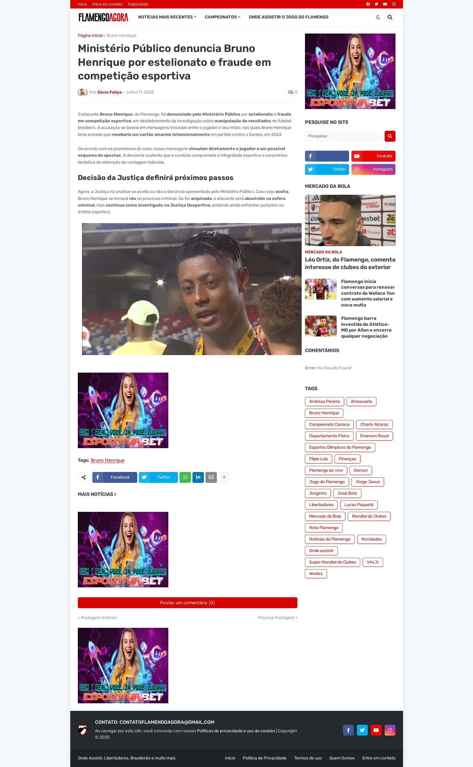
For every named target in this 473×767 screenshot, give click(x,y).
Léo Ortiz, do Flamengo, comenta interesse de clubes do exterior (350, 263)
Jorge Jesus (368, 481)
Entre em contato (107, 4)
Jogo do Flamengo (327, 481)
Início (82, 4)
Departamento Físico (329, 435)
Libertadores (321, 504)
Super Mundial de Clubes (332, 562)
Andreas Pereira (324, 401)
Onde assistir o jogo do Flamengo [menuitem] (289, 17)
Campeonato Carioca (329, 424)
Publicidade (138, 4)
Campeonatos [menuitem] (221, 17)
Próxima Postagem (276, 618)
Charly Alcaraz (374, 424)
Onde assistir (321, 550)
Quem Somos (342, 758)
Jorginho (318, 493)
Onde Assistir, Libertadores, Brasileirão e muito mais (127, 758)
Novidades (371, 539)
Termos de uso (308, 758)
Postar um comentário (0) (187, 602)
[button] (378, 17)
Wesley (316, 573)
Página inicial (90, 36)
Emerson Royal (374, 435)
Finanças (347, 458)
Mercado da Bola (325, 516)
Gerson (361, 470)
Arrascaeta (361, 401)
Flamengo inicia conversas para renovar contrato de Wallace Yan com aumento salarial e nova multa (368, 293)
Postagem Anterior (99, 618)
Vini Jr (373, 562)
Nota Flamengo (323, 527)
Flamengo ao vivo (326, 470)
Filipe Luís (318, 458)
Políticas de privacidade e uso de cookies (236, 730)
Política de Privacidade (265, 758)
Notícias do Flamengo (330, 539)
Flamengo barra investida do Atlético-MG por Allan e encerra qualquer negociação (366, 327)
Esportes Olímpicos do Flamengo (340, 447)
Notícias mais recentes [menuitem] (165, 17)
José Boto (347, 493)
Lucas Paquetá (358, 504)
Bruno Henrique (121, 36)
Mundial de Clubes (369, 516)
